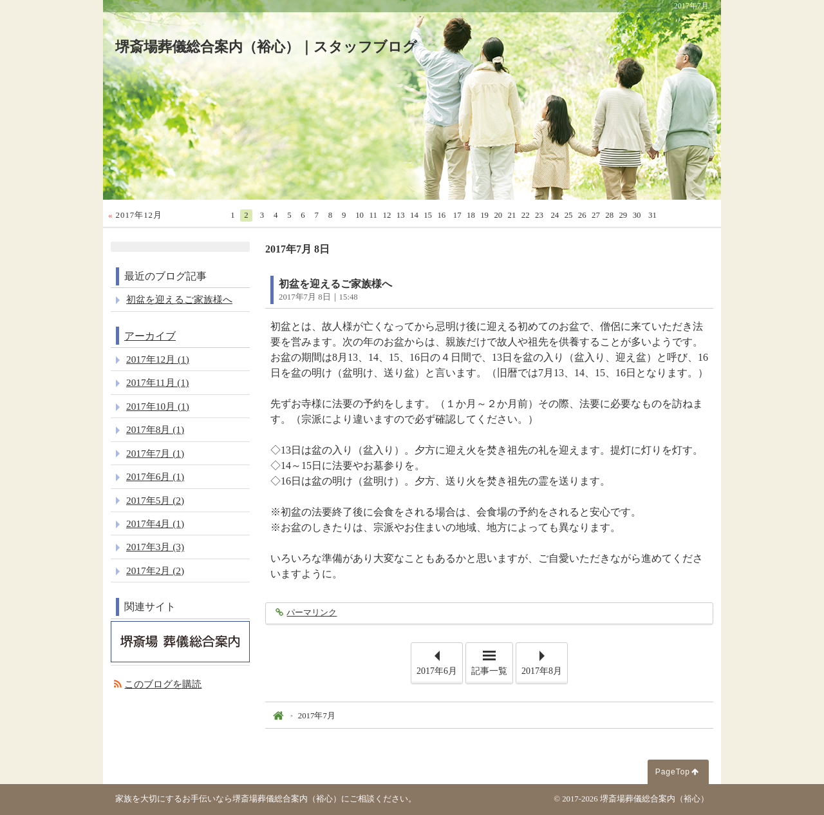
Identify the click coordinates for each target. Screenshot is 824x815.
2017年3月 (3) (155, 546)
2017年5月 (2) (155, 500)
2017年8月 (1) (155, 429)
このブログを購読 (162, 683)
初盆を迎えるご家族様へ (335, 283)
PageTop (672, 771)
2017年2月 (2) (155, 570)
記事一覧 (489, 671)
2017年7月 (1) (155, 453)
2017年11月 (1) (157, 382)
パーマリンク (311, 612)
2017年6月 (437, 671)
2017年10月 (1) (157, 406)
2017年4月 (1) (155, 523)
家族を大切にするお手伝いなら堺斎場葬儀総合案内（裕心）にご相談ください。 (266, 798)
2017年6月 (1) (155, 476)
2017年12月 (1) (157, 359)
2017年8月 (541, 671)
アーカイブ (150, 336)
